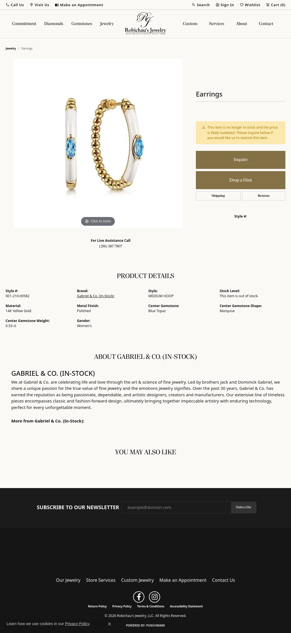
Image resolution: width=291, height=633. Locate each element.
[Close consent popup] (109, 624)
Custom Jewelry (137, 580)
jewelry (11, 48)
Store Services (101, 580)
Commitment (24, 24)
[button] (15, 5)
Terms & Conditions (150, 606)
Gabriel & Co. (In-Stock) (95, 296)
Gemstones (81, 24)
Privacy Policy (121, 606)
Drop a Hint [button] (240, 180)
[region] (98, 143)
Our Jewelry (68, 580)
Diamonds (53, 24)
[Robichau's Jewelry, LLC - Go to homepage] (145, 550)
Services (216, 24)
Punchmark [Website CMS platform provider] (155, 625)
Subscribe (243, 507)
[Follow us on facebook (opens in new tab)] (138, 597)
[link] (79, 5)
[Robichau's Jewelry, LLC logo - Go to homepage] (145, 24)
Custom (190, 24)
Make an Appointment (182, 580)
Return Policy (97, 606)
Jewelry (107, 24)
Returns (264, 196)
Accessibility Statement (186, 606)
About (241, 24)
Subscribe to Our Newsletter (78, 507)
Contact (266, 24)
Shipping (218, 196)
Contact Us (223, 580)
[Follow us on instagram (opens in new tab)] (154, 597)
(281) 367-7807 (110, 246)
